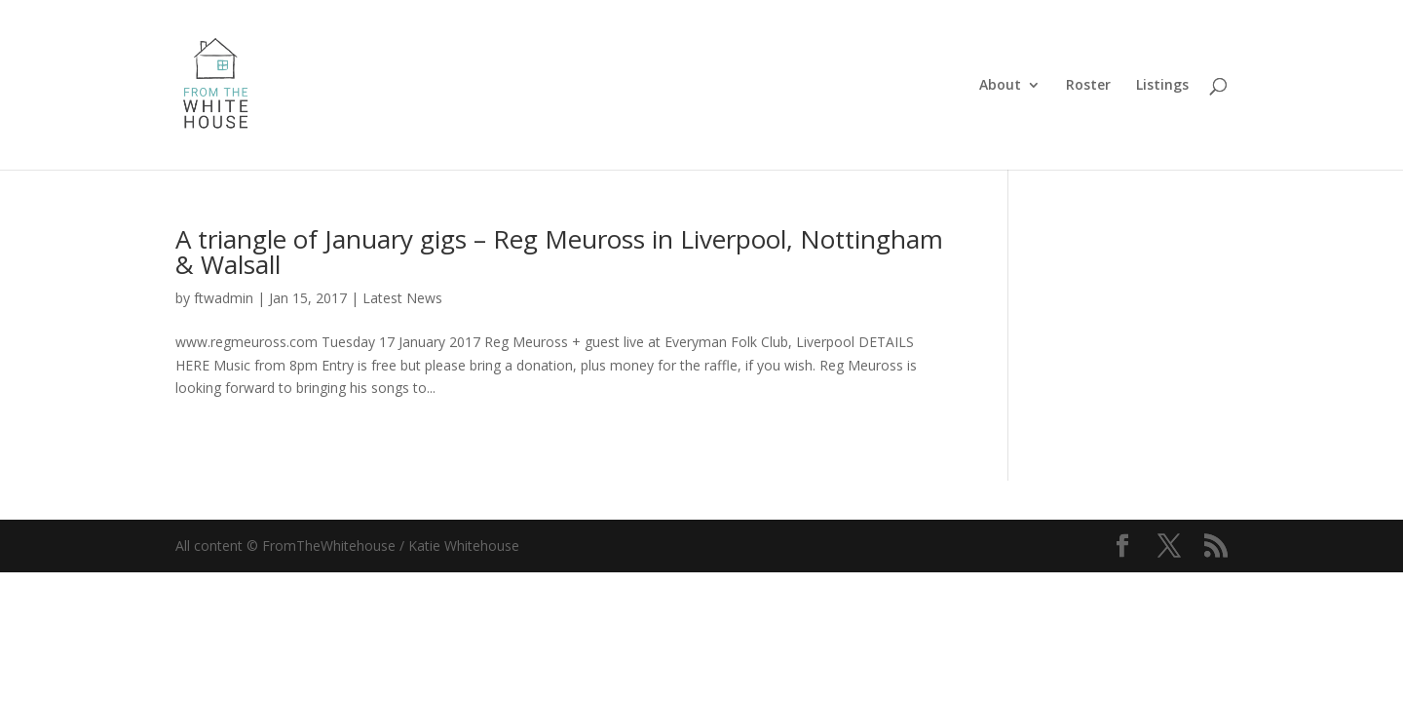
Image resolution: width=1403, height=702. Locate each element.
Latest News (402, 298)
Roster (1088, 86)
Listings (1162, 86)
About (1000, 86)
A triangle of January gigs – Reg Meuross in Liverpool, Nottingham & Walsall (559, 251)
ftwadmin (223, 298)
